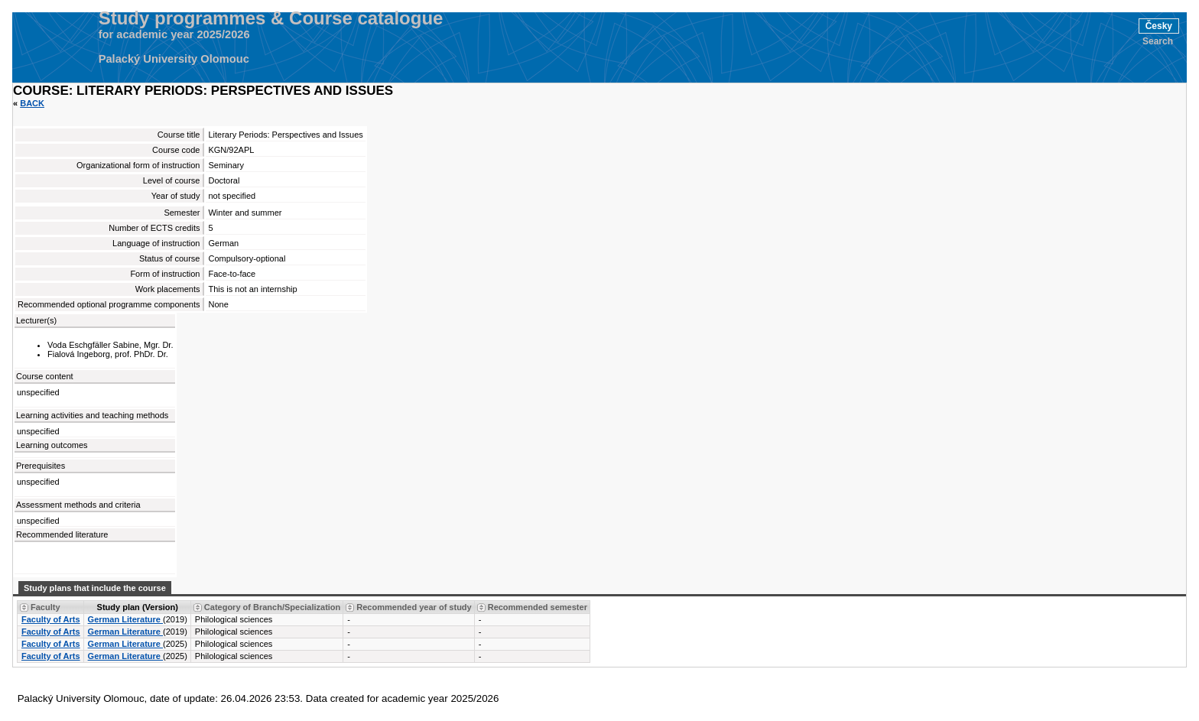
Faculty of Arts (50, 619)
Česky (1158, 26)
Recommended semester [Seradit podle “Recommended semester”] (537, 607)
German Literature (125, 619)
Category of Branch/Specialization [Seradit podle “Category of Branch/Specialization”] (272, 607)
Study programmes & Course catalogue (271, 18)
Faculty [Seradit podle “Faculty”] (45, 607)
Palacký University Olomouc (174, 59)
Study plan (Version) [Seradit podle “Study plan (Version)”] (137, 607)
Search (1157, 41)
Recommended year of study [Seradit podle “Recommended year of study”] (413, 607)
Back (32, 103)
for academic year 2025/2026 (174, 34)
